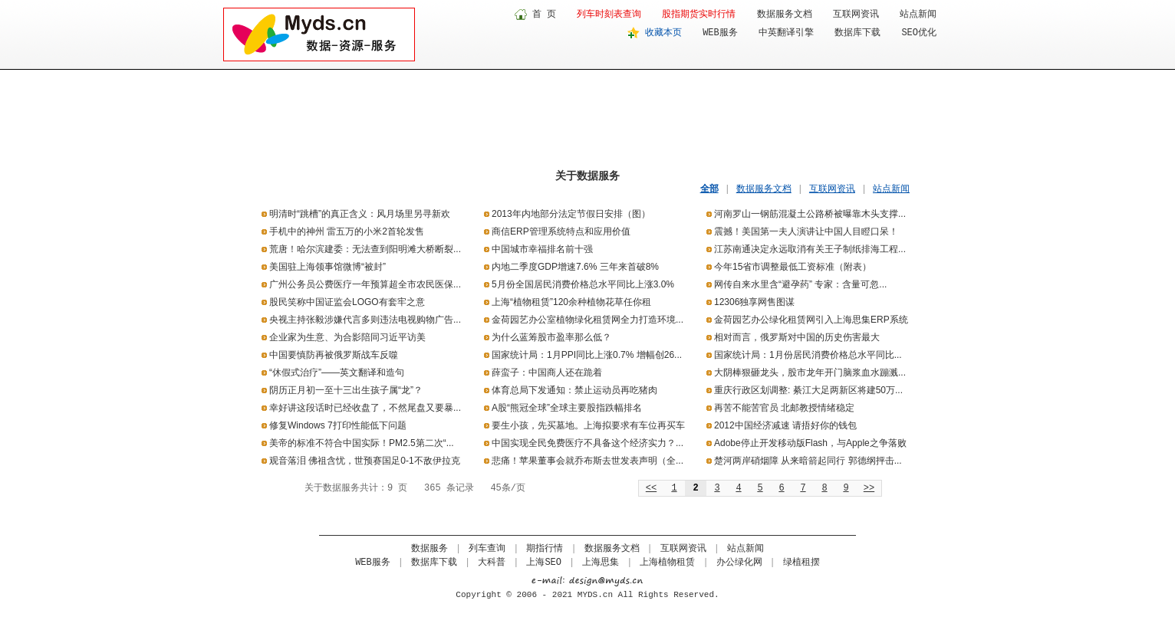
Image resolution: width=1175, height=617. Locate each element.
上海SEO (543, 562)
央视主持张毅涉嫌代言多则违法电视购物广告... (365, 319)
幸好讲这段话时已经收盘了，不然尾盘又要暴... (365, 407)
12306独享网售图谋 (754, 302)
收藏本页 (663, 33)
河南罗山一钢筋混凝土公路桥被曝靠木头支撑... (810, 213)
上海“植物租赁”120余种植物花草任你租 (571, 302)
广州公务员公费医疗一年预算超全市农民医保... (365, 284)
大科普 (491, 562)
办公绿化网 (739, 562)
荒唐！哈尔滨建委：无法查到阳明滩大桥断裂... (365, 249)
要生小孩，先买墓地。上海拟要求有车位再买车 (588, 425)
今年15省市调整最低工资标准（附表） (792, 266)
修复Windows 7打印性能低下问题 (337, 425)
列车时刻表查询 (609, 14)
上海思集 (600, 562)
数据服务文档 (784, 14)
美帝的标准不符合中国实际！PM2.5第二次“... (361, 443)
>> (869, 488)
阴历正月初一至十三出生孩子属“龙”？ (346, 390)
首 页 (544, 14)
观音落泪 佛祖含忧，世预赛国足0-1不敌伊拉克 (364, 460)
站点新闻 (918, 14)
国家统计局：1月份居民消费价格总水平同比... (808, 355)
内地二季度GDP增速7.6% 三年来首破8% (575, 266)
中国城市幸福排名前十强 (542, 249)
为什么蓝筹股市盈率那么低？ (551, 337)
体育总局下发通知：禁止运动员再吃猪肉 (574, 390)
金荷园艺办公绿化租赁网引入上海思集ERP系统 (811, 319)
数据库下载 (857, 33)
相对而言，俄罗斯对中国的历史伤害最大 (797, 337)
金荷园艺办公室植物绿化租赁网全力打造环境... (587, 319)
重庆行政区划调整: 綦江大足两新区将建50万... (808, 390)
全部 (709, 188)
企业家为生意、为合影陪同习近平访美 (347, 337)
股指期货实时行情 (699, 14)
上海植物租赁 (667, 562)
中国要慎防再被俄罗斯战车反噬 (333, 355)
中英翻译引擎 (786, 33)
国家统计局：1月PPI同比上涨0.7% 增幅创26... (587, 355)
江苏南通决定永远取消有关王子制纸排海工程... (810, 249)
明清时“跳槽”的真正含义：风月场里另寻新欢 (359, 213)
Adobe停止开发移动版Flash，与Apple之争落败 (810, 443)
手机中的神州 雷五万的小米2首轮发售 (346, 231)
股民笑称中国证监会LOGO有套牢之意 (347, 302)
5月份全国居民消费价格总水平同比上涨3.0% (583, 284)
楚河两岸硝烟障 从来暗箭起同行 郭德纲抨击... (808, 460)
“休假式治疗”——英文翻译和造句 (336, 372)
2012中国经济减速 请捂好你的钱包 (785, 425)
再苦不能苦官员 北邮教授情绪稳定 (784, 407)
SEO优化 (918, 33)
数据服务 (429, 548)
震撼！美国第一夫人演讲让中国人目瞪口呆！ (806, 231)
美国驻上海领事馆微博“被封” (327, 266)
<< (651, 488)
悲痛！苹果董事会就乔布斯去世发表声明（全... (587, 460)
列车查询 (487, 548)
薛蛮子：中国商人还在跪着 (547, 372)
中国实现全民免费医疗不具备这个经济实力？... (587, 443)
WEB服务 (720, 33)
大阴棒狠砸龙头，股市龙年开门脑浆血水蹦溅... (810, 372)
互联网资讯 (856, 14)
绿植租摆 (801, 562)
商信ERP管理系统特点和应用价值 (561, 231)
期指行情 (544, 548)
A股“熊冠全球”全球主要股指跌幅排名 (567, 407)
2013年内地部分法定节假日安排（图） (571, 213)
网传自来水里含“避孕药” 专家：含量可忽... (800, 284)
